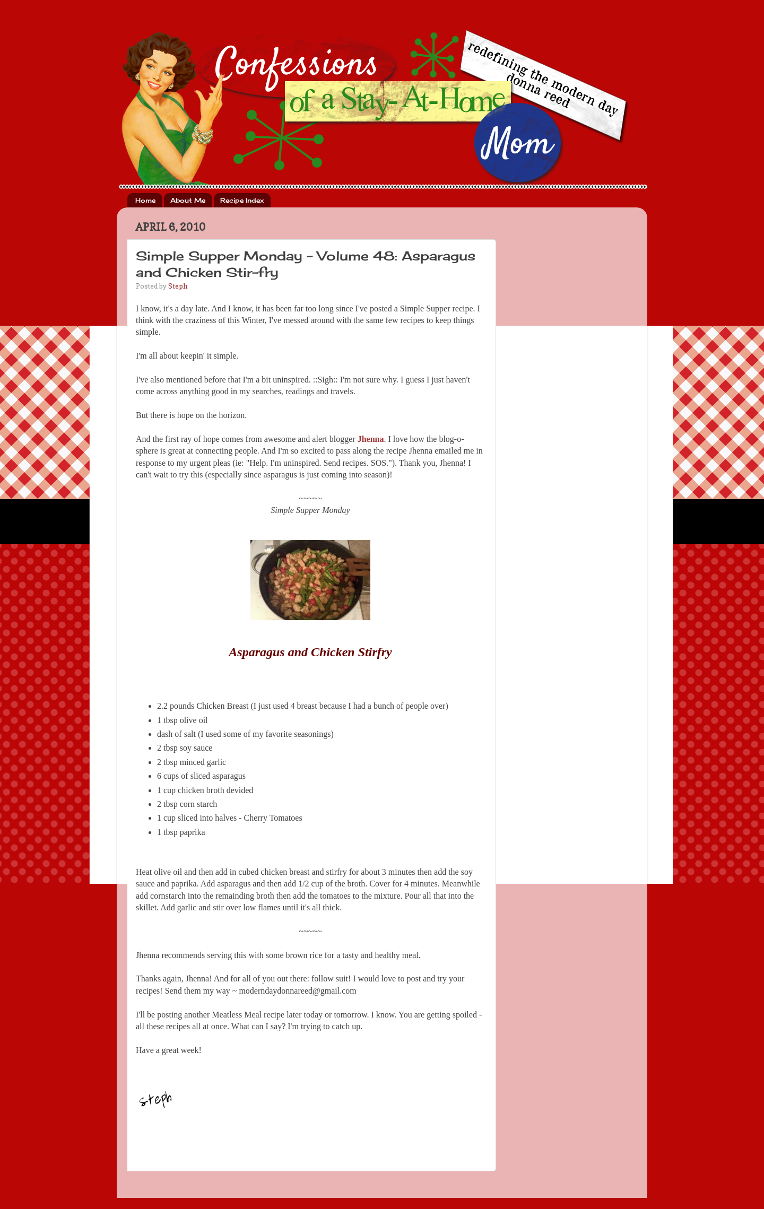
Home (145, 200)
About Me (187, 200)
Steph (177, 286)
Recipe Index (242, 200)
